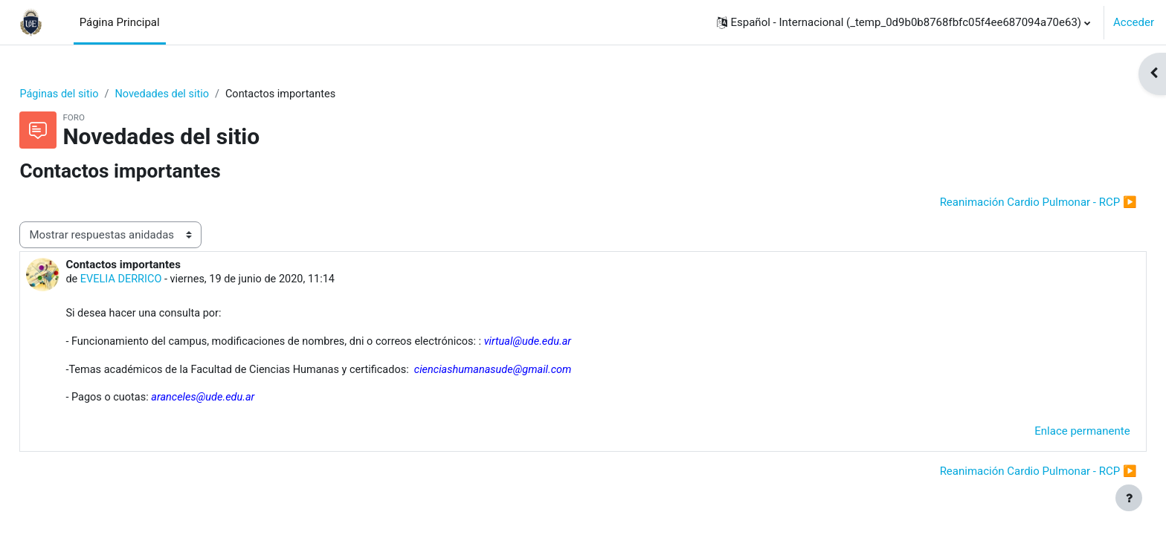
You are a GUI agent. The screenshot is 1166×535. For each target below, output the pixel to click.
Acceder (1133, 22)
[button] (903, 22)
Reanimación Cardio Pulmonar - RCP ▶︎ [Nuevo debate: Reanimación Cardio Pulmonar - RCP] (1005, 203)
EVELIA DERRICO (156, 281)
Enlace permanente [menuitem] (1049, 434)
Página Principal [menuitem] (120, 22)
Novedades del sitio (199, 94)
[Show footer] (1128, 497)
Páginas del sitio (94, 94)
